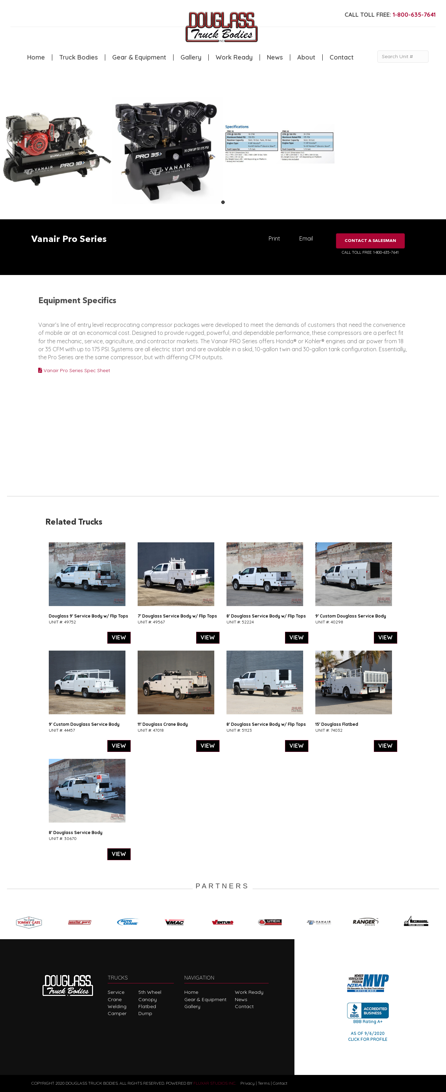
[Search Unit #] (403, 56)
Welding (117, 1006)
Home (36, 57)
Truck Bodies (78, 57)
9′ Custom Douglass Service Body (350, 616)
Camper (117, 1013)
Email (306, 238)
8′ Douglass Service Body (75, 832)
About (306, 57)
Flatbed (147, 1006)
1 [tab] (223, 202)
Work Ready (234, 57)
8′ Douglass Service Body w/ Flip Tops (266, 616)
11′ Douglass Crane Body (163, 724)
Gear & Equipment (139, 57)
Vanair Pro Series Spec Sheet (74, 370)
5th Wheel (149, 992)
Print (274, 238)
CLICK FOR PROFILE (367, 1039)
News (275, 57)
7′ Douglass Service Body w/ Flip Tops (177, 616)
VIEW (119, 637)
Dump (145, 1013)
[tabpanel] (56, 149)
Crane (115, 999)
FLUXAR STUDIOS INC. (214, 1083)
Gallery (190, 57)
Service (116, 992)
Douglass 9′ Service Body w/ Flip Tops (88, 616)
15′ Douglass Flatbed (336, 724)
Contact (342, 57)
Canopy (147, 999)
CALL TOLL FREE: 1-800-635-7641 (370, 252)
